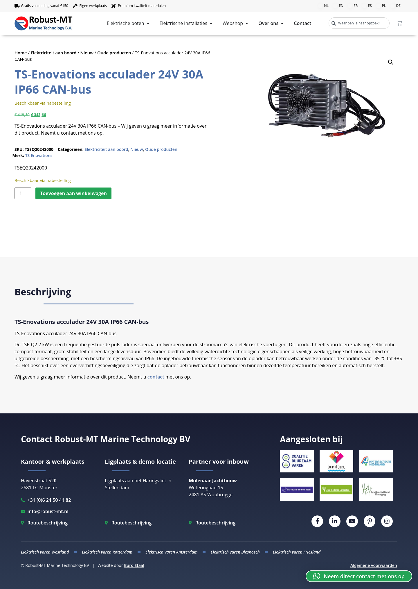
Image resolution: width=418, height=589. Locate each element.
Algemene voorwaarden (373, 565)
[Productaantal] (23, 193)
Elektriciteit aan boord (54, 53)
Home (21, 53)
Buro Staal (134, 565)
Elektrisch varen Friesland (296, 552)
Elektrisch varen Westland (45, 552)
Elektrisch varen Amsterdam (171, 552)
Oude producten (114, 53)
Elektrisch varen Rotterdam (107, 552)
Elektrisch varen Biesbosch (235, 552)
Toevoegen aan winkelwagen (73, 193)
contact (155, 377)
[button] (390, 62)
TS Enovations (39, 155)
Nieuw (86, 53)
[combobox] (359, 23)
